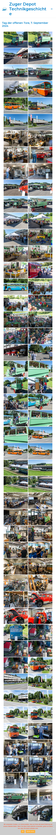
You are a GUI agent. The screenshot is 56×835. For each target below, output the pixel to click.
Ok (23, 831)
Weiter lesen (30, 831)
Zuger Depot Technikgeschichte (27, 9)
